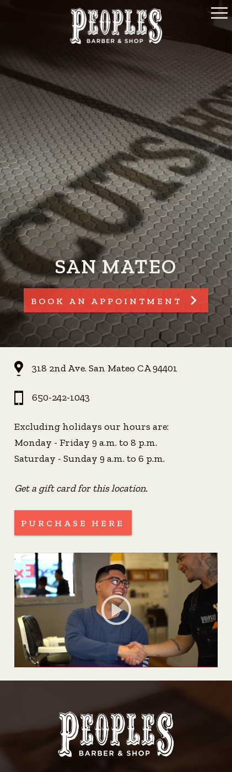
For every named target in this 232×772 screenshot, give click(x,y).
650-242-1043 (61, 397)
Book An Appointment (106, 301)
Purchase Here (73, 523)
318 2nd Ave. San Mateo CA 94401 (104, 368)
